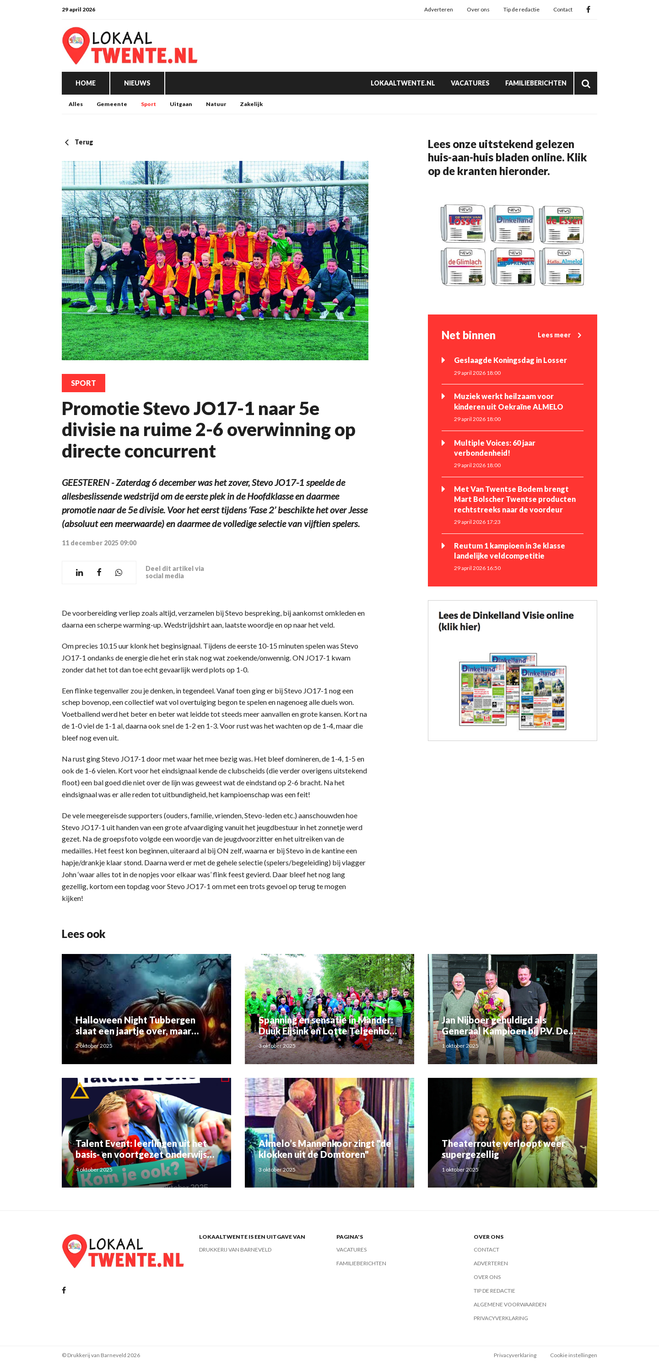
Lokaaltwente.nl (403, 83)
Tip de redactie (521, 9)
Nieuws (137, 83)
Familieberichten (536, 83)
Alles (76, 104)
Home (86, 83)
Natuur (216, 104)
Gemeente (112, 104)
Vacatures (470, 83)
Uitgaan (181, 104)
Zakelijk (251, 104)
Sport (148, 104)
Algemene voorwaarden (510, 1304)
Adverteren (438, 9)
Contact (563, 9)
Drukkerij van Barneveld (235, 1249)
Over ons (478, 9)
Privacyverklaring (501, 1318)
